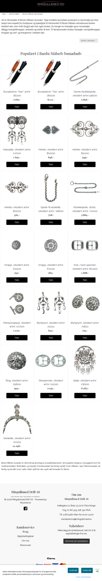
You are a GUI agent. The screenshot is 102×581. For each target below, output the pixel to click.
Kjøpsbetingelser (25, 536)
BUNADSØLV (13, 14)
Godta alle (87, 570)
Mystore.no (25, 502)
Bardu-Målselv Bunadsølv (32, 14)
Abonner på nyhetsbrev (76, 541)
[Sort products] (89, 41)
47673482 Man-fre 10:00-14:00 (78, 514)
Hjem (4, 14)
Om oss (25, 540)
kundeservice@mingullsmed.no (76, 519)
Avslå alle (73, 570)
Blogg (25, 531)
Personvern (25, 545)
